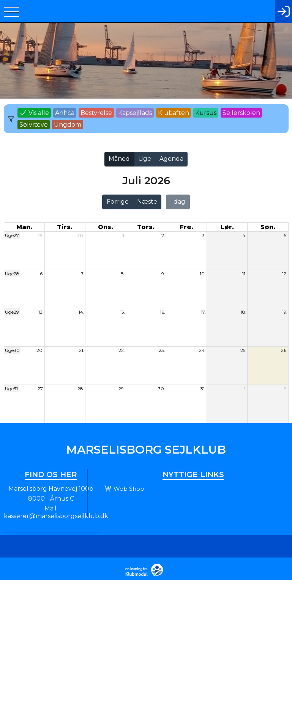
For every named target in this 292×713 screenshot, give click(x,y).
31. (203, 388)
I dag (177, 201)
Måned (119, 158)
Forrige (118, 201)
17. (203, 312)
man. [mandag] (24, 227)
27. (41, 388)
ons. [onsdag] (105, 227)
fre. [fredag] (186, 227)
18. (243, 312)
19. (284, 312)
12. (284, 273)
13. (41, 312)
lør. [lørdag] (227, 227)
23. (162, 350)
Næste (147, 201)
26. (284, 350)
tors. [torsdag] (146, 227)
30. (80, 235)
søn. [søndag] (267, 227)
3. (204, 235)
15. (122, 312)
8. (123, 273)
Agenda (171, 158)
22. (121, 350)
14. (81, 312)
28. (80, 388)
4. (244, 235)
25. (243, 350)
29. (40, 235)
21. (81, 350)
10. (203, 273)
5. (285, 235)
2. (163, 235)
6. (42, 273)
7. (82, 273)
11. (244, 273)
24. (202, 350)
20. (40, 350)
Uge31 (11, 388)
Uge (144, 158)
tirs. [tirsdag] (65, 227)
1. (123, 235)
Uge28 (12, 273)
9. (163, 273)
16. (162, 312)
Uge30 (12, 350)
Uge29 (12, 312)
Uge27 (12, 235)
